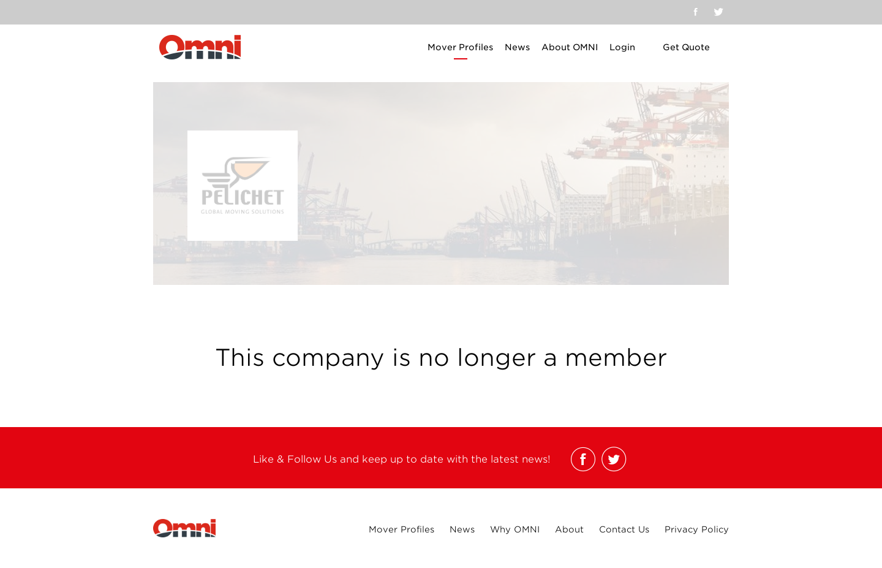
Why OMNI (515, 529)
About (569, 529)
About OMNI (569, 47)
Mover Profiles (460, 47)
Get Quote (686, 47)
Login (622, 47)
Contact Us (624, 529)
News (517, 47)
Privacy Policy (697, 529)
